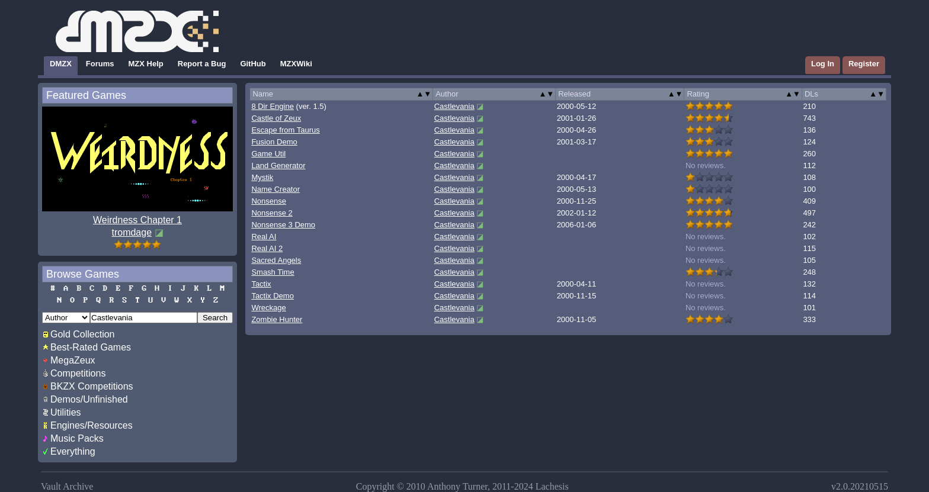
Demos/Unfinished (89, 399)
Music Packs (77, 438)
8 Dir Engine (272, 106)
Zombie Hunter (276, 319)
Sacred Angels (276, 260)
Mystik (262, 177)
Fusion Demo (274, 141)
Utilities (65, 412)
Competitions (77, 373)
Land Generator (278, 165)
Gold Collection (82, 334)
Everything (72, 451)
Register (863, 63)
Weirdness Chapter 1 (137, 220)
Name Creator (275, 189)
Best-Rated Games (90, 347)
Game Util (268, 153)
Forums (100, 63)
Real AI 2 (267, 248)
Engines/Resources (91, 425)
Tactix (261, 283)
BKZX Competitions (91, 386)
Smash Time (272, 272)
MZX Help (146, 63)
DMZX (61, 63)
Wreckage (268, 307)
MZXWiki (296, 63)
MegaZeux (72, 360)
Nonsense (268, 201)
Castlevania (454, 106)
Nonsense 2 (271, 212)
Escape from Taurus (285, 130)
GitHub (252, 63)
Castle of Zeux (276, 118)
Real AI (263, 236)
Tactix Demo (272, 295)
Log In (822, 63)
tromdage (131, 232)
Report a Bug (202, 63)
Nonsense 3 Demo (283, 224)
